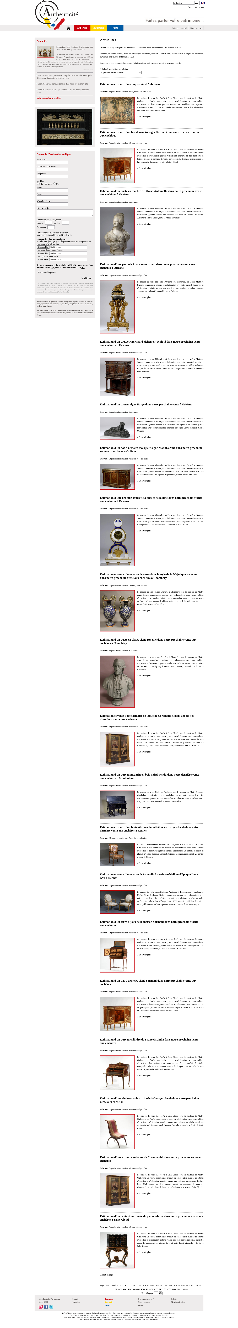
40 (124, 1289)
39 (121, 1289)
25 (174, 1285)
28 (181, 1285)
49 (147, 1289)
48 (144, 1289)
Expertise (82, 28)
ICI (83, 267)
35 (199, 1285)
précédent (116, 1285)
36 (202, 1285)
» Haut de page (106, 1275)
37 (116, 1289)
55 (162, 1289)
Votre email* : (42, 159)
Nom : (39, 187)
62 (180, 1289)
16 (150, 1285)
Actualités (42, 41)
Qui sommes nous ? (146, 1299)
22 (166, 1285)
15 (148, 1285)
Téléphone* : (42, 173)
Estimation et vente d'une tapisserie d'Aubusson (130, 84)
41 (126, 1289)
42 (129, 1289)
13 (143, 1285)
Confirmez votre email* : (47, 166)
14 (145, 1285)
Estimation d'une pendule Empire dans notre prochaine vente (62, 84)
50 (149, 1289)
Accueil (75, 1299)
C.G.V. (173, 1299)
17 (153, 1285)
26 (176, 1285)
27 (179, 1285)
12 (140, 1285)
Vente (115, 28)
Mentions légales (178, 1302)
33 (194, 1285)
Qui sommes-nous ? (179, 28)
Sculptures (133, 202)
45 (137, 1289)
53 (157, 1289)
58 (170, 1289)
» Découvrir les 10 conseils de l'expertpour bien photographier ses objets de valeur (55, 234)
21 (163, 1285)
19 (158, 1285)
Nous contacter (196, 28)
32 (192, 1285)
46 (139, 1289)
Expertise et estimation (118, 91)
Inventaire (98, 28)
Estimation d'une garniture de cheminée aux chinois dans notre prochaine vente (74, 48)
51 (152, 1289)
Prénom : (40, 194)
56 (165, 1289)
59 (173, 1289)
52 (155, 1289)
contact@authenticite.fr (60, 292)
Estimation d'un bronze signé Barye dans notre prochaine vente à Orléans (146, 404)
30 (187, 1285)
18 (156, 1285)
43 (131, 1289)
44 (134, 1289)
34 (197, 1285)
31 (189, 1285)
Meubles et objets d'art (138, 143)
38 (118, 1289)
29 (184, 1285)
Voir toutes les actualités (49, 98)
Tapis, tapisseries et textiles (140, 91)
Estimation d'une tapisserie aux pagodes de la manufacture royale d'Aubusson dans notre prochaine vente (64, 76)
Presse (140, 1305)
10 (135, 1285)
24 (171, 1285)
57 (167, 1289)
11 (138, 1285)
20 (161, 1285)
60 (175, 1289)
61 (178, 1289)
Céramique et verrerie (138, 585)
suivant (185, 1289)
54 (160, 1289)
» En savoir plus (87, 70)
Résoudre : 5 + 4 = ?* (46, 201)
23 (168, 1285)
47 (142, 1289)
